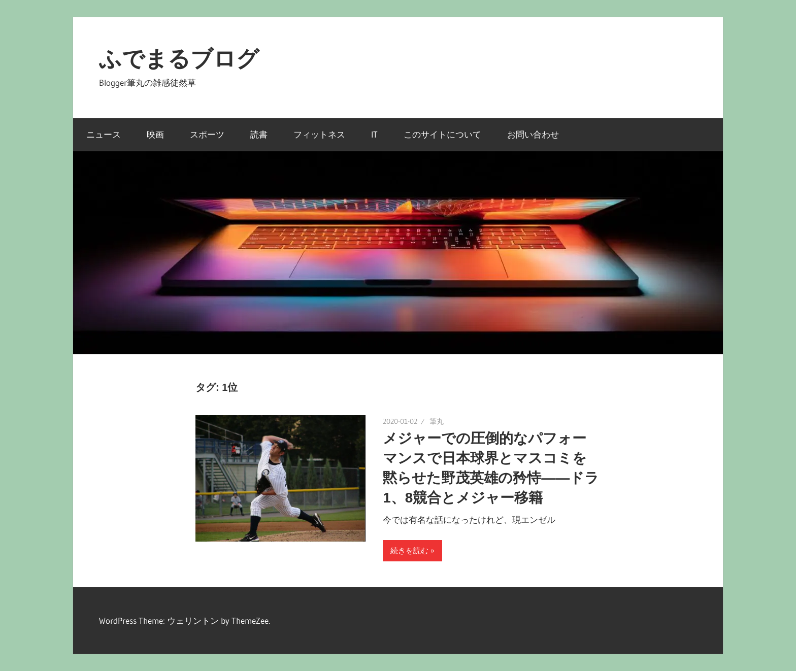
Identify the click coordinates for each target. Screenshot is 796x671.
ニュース (103, 134)
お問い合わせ (533, 134)
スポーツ (207, 134)
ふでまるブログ (179, 58)
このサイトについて (442, 134)
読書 (259, 134)
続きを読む (409, 550)
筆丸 (436, 421)
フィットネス (319, 134)
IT (374, 134)
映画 (155, 134)
